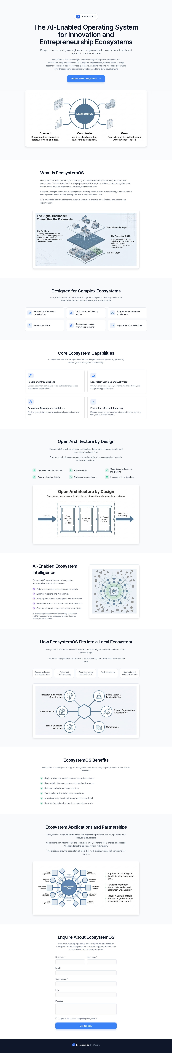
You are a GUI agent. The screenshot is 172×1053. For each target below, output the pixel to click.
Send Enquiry (86, 1026)
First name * (60, 957)
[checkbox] (56, 1018)
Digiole (96, 1045)
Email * (58, 968)
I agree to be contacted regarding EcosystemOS (78, 1019)
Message (59, 1001)
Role (57, 990)
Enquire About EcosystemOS (86, 78)
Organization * (61, 979)
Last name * (92, 957)
